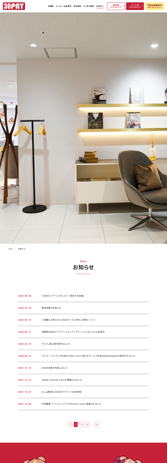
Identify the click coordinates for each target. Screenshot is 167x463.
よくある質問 (88, 6)
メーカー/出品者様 (63, 6)
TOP (10, 249)
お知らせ (99, 6)
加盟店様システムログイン (116, 6)
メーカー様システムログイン (135, 6)
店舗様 (50, 6)
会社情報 (77, 6)
